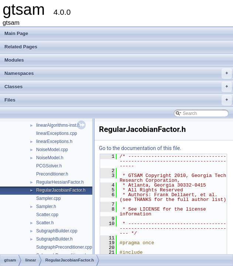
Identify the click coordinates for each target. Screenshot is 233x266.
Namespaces (118, 73)
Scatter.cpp (47, 214)
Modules (14, 60)
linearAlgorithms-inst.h (58, 125)
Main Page (16, 33)
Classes (118, 87)
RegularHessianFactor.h (60, 182)
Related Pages (20, 47)
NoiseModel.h (49, 157)
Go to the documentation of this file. (140, 148)
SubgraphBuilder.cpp (56, 230)
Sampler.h (46, 206)
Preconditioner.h (52, 174)
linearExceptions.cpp (56, 133)
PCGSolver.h (49, 165)
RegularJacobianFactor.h (60, 190)
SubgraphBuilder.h (54, 239)
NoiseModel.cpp (52, 149)
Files (118, 100)
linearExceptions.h (54, 141)
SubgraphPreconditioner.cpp (64, 247)
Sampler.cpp (48, 198)
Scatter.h (45, 222)
